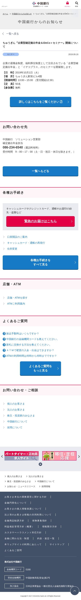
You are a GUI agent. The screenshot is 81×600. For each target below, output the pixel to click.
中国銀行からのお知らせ (22, 14)
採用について (14, 427)
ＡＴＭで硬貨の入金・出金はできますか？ (30, 350)
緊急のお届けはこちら (40, 221)
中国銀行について (17, 421)
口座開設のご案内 (17, 236)
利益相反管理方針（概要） (19, 526)
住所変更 (12, 248)
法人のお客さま (16, 409)
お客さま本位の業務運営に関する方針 (25, 497)
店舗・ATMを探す (17, 297)
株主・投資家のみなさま (21, 415)
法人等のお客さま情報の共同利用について (28, 514)
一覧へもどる (40, 171)
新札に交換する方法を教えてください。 (29, 344)
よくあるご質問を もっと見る (40, 368)
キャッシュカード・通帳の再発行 (26, 242)
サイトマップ (57, 544)
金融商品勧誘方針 (14, 520)
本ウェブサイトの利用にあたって (23, 544)
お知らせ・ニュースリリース (21, 486)
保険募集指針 (39, 520)
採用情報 (46, 486)
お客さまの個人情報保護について (23, 508)
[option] (22, 456)
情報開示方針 (49, 526)
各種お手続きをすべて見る (40, 262)
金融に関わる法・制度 (16, 538)
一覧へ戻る (12, 33)
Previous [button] (2, 456)
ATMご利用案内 (16, 303)
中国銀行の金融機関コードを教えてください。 (32, 339)
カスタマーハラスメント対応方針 (23, 532)
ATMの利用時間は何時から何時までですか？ (31, 355)
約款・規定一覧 (46, 538)
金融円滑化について (15, 503)
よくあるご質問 (13, 550)
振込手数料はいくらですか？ (22, 333)
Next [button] (78, 456)
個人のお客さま (16, 403)
